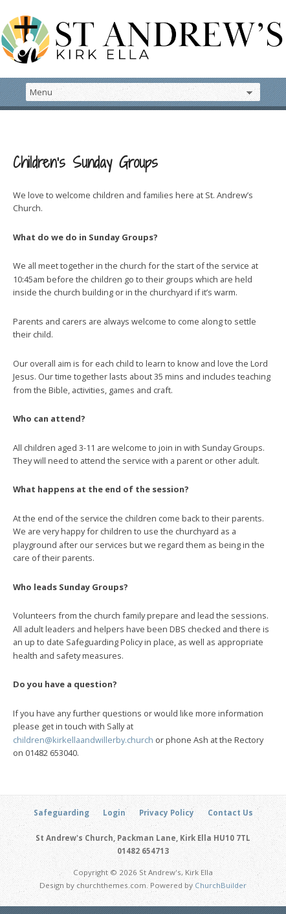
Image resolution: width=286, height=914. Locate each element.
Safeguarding (61, 812)
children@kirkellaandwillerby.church (83, 740)
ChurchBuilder (221, 885)
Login (114, 812)
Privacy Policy (166, 812)
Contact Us (230, 812)
